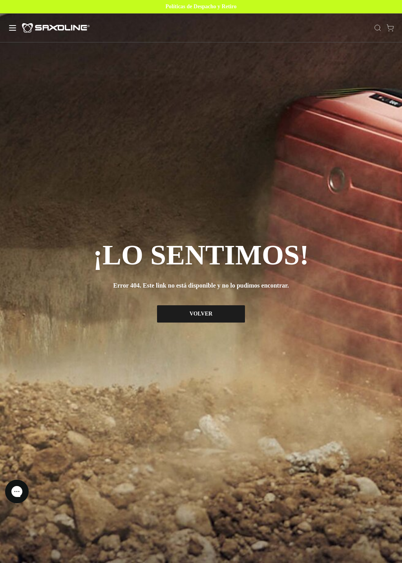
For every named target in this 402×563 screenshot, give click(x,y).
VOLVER (201, 314)
